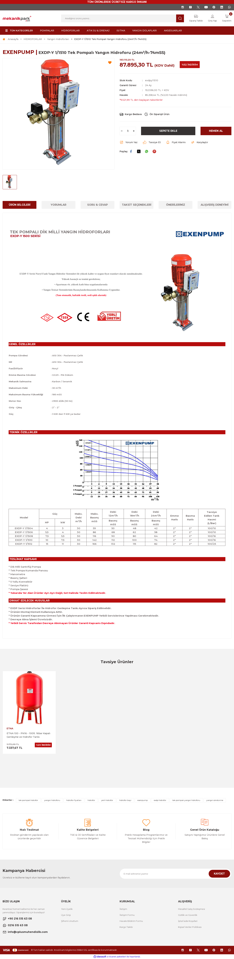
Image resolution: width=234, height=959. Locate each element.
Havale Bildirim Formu (131, 921)
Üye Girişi (66, 915)
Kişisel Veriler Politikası (190, 927)
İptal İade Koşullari (187, 921)
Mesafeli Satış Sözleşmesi (191, 909)
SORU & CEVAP (97, 204)
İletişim (123, 909)
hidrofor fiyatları (73, 800)
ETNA (10, 728)
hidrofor (91, 800)
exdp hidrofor (160, 800)
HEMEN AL (216, 130)
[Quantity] (128, 131)
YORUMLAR (58, 204)
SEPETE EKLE (168, 130)
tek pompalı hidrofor (28, 800)
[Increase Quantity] (134, 131)
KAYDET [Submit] (219, 873)
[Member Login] (212, 18)
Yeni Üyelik (67, 909)
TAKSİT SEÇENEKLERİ (136, 204)
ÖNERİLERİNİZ (175, 204)
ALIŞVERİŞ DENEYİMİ (214, 204)
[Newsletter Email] (175, 874)
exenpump (142, 800)
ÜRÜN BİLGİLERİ (19, 204)
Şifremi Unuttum (69, 921)
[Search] (122, 18)
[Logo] (17, 18)
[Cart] (226, 18)
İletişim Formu (127, 915)
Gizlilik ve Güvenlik (187, 915)
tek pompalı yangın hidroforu (186, 800)
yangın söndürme (214, 800)
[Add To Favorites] (110, 62)
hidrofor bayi (125, 800)
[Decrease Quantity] (122, 131)
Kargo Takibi (126, 927)
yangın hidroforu (52, 800)
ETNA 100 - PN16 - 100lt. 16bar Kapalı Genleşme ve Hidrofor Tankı (28, 735)
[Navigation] (19, 30)
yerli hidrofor (107, 800)
